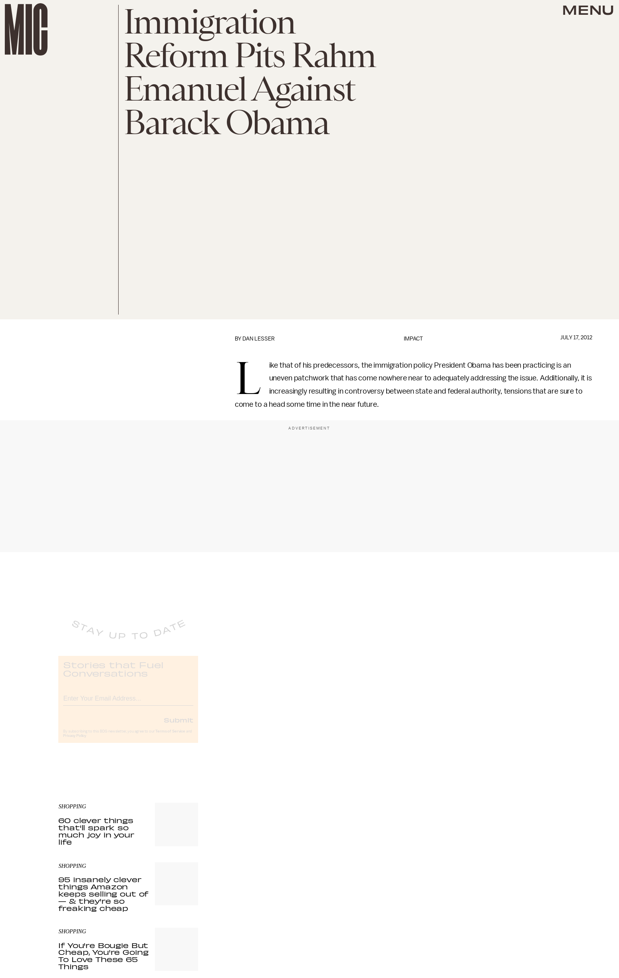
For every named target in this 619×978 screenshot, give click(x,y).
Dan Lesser (258, 339)
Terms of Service (170, 738)
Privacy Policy (74, 742)
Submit (178, 726)
